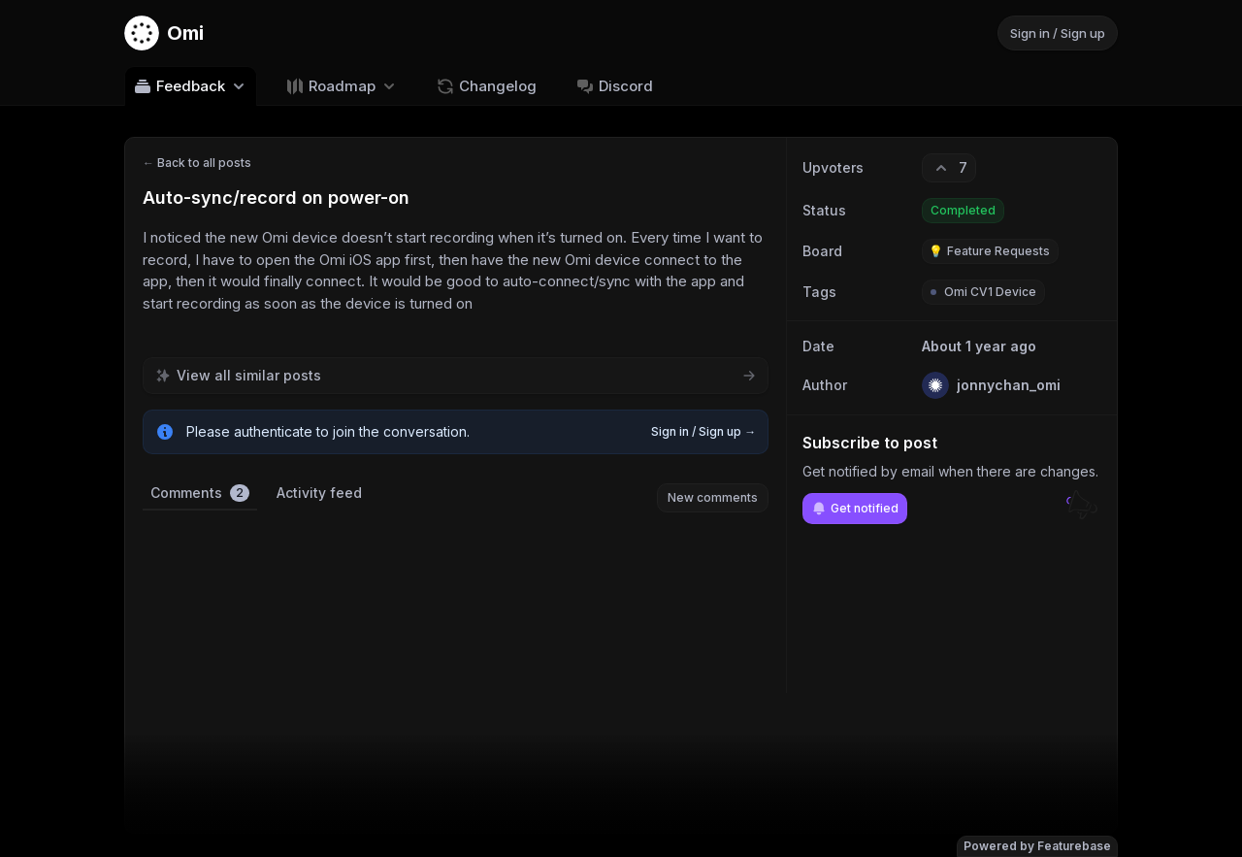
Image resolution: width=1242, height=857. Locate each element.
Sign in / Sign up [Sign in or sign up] (1057, 33)
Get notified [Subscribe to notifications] (855, 508)
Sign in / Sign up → (703, 431)
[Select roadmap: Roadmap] (342, 86)
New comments (713, 497)
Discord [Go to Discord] (614, 86)
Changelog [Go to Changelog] (486, 86)
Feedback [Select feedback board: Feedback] (190, 86)
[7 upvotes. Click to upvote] (949, 167)
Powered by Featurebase (1037, 846)
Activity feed (319, 492)
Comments (199, 493)
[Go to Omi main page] (164, 33)
